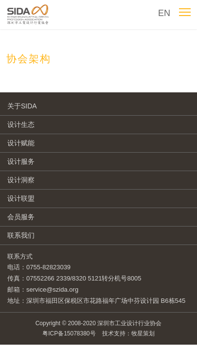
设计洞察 (21, 180)
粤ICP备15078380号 (68, 333)
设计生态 (21, 124)
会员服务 (21, 217)
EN (164, 13)
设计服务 (21, 161)
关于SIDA (22, 106)
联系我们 (21, 235)
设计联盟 (21, 198)
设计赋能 (21, 143)
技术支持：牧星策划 (128, 333)
